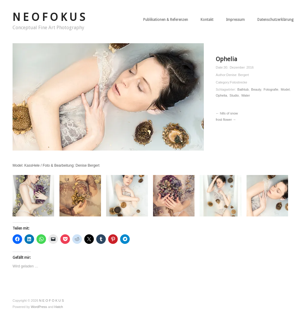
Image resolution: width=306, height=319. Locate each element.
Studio (234, 95)
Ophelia (221, 95)
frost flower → (226, 119)
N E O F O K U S (49, 17)
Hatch (58, 307)
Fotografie (271, 89)
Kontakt (207, 19)
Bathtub (243, 89)
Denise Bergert (237, 75)
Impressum (235, 19)
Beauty (256, 89)
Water (245, 95)
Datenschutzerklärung (275, 19)
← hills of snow (227, 113)
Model (285, 89)
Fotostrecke (238, 82)
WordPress (39, 307)
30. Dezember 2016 (239, 67)
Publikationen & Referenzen (165, 19)
